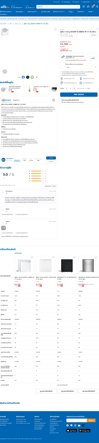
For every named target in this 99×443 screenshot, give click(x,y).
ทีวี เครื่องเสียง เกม (22, 18)
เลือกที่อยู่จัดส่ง (17, 7)
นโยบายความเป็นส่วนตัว (40, 423)
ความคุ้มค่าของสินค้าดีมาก (22, 214)
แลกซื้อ (93, 58)
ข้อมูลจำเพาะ (16, 100)
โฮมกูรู (70, 12)
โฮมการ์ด (57, 2)
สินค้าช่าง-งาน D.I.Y (58, 12)
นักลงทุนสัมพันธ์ (54, 423)
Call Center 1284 (54, 433)
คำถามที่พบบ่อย (3, 421)
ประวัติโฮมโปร (53, 419)
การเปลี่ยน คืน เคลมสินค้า (6, 423)
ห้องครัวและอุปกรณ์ (67, 18)
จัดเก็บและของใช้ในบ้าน (33, 18)
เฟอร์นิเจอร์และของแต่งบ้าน (45, 18)
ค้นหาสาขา (76, 2)
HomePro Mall (45, 12)
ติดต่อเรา (52, 431)
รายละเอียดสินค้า (6, 100)
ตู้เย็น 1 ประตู (18, 24)
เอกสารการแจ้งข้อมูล (39, 425)
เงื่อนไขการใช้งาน (38, 419)
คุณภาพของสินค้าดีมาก (7, 214)
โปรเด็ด (90, 12)
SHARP (62, 29)
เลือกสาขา (30, 7)
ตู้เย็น (10, 24)
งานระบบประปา (55, 18)
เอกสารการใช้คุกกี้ (38, 427)
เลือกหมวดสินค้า (6, 12)
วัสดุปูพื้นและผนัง (76, 18)
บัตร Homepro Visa (21, 421)
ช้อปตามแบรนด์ (32, 12)
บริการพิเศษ (3, 14)
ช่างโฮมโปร (80, 12)
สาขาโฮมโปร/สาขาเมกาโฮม (56, 421)
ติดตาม (91, 420)
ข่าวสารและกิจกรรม (54, 425)
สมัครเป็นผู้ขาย (66, 2)
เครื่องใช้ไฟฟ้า (3, 18)
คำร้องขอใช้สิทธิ (38, 429)
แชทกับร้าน (51, 161)
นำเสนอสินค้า (53, 429)
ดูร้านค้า (51, 158)
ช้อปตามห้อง (19, 12)
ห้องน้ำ (60, 18)
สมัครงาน (52, 427)
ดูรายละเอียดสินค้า (46, 391)
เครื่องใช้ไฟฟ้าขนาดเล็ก (12, 18)
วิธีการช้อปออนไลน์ (4, 419)
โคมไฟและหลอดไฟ (85, 18)
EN (98, 2)
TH (95, 2)
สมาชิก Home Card (21, 419)
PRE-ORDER (79, 94)
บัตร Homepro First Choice (23, 423)
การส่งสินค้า (37, 421)
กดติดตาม (17, 160)
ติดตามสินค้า (3, 425)
